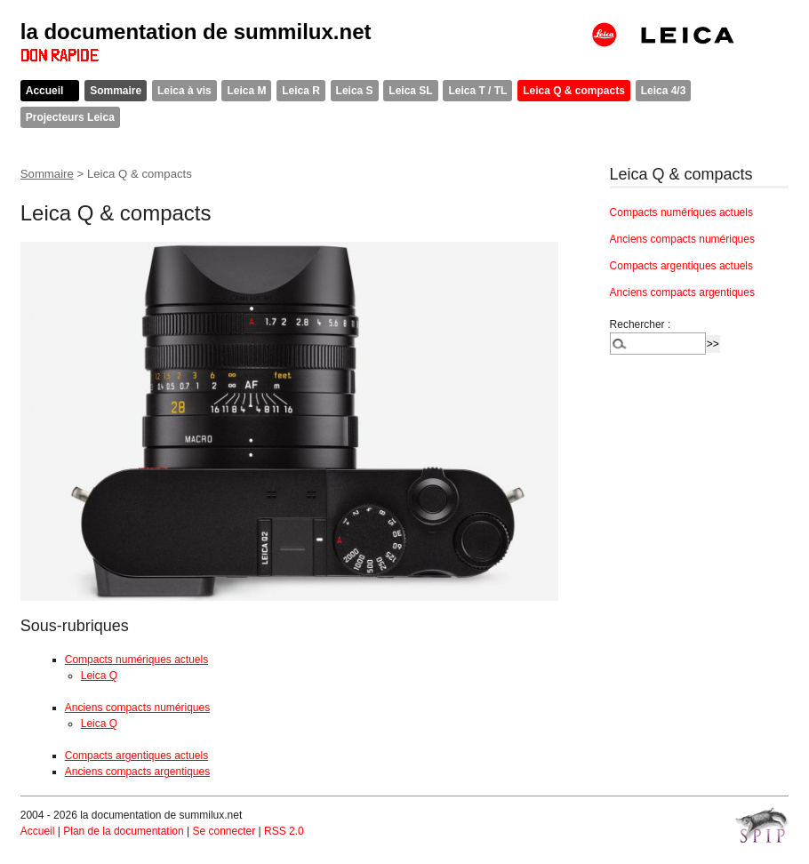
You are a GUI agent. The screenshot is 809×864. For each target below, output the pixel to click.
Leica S (354, 90)
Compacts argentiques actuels (136, 755)
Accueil (45, 90)
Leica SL (410, 90)
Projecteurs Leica (70, 117)
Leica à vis (184, 90)
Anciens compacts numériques (137, 707)
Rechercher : (640, 324)
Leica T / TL (477, 90)
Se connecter (223, 831)
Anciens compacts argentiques (137, 771)
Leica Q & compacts (574, 90)
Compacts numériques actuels (136, 659)
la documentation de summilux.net (196, 32)
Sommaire (115, 90)
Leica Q (99, 675)
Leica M (246, 90)
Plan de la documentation (123, 831)
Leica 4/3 (663, 90)
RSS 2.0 (284, 831)
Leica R (301, 90)
